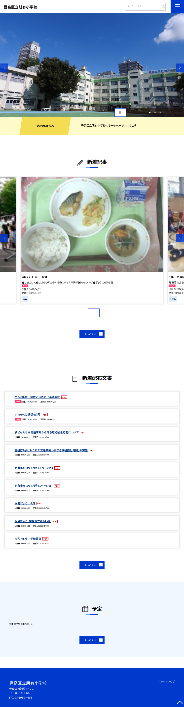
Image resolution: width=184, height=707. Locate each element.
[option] (92, 65)
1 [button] (149, 112)
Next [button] (180, 68)
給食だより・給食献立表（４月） (33, 521)
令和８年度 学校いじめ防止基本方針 (38, 397)
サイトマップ (167, 681)
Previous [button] (4, 68)
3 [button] (160, 112)
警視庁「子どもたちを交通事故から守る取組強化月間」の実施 (51, 450)
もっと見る (90, 334)
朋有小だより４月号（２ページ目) (34, 468)
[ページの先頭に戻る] (180, 703)
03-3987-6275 (23, 693)
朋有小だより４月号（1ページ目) (34, 485)
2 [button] (155, 112)
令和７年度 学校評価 (28, 538)
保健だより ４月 (25, 503)
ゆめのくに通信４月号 (28, 414)
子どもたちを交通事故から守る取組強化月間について (47, 432)
